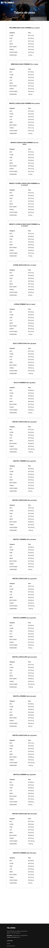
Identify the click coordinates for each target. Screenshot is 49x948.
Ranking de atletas (11, 945)
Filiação (8, 943)
